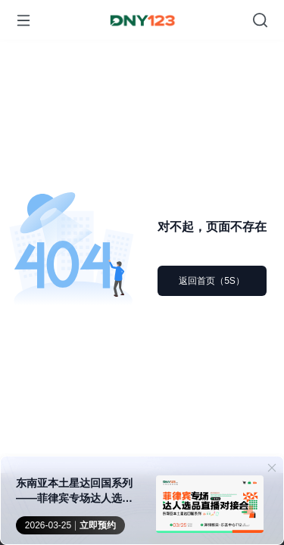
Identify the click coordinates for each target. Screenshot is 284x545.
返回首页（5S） (212, 281)
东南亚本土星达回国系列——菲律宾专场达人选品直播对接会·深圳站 (74, 491)
